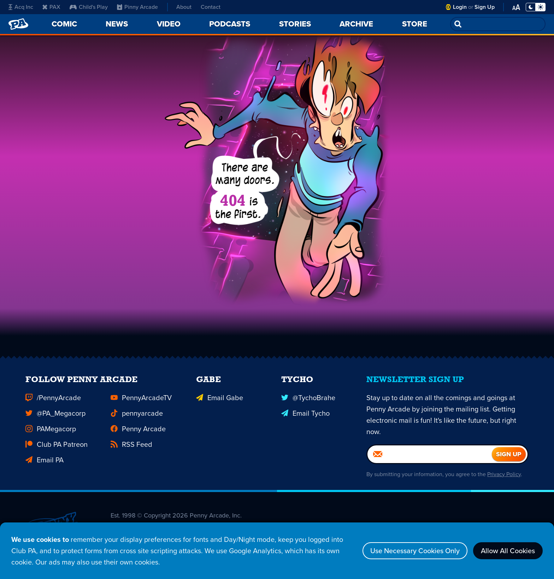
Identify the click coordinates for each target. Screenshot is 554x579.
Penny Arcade (138, 432)
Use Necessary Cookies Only (415, 550)
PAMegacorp (50, 432)
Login (460, 7)
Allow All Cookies (508, 550)
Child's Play (89, 7)
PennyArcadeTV (141, 401)
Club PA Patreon (56, 448)
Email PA (44, 463)
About (183, 7)
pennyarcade (137, 417)
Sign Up (485, 7)
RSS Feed (131, 448)
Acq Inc (20, 7)
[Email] (429, 458)
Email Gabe (219, 401)
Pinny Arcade (137, 7)
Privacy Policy (504, 478)
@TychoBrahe (308, 401)
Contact (210, 7)
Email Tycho (305, 417)
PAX (51, 7)
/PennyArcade (53, 401)
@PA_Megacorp (55, 417)
